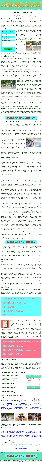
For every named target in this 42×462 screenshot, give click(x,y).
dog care (23, 403)
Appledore (20, 246)
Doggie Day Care (20, 432)
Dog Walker (13, 430)
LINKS (26, 9)
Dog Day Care (34, 431)
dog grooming (35, 407)
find (5, 362)
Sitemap (2, 452)
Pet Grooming (29, 430)
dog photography (11, 405)
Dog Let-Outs (27, 435)
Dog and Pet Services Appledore (13, 373)
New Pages (5, 452)
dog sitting (18, 323)
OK (22, 461)
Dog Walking (9, 435)
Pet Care (7, 430)
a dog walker (30, 400)
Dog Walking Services (24, 431)
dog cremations (27, 405)
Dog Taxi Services (30, 432)
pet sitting (25, 408)
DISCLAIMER (38, 9)
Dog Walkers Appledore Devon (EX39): (10, 18)
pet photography (26, 404)
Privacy (40, 452)
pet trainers (10, 408)
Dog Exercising (21, 430)
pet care (9, 403)
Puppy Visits (4, 431)
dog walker (17, 99)
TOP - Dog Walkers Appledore (8, 442)
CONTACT (33, 9)
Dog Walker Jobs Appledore (11, 425)
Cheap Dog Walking (13, 431)
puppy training (29, 409)
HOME (23, 9)
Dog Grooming (37, 430)
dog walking (16, 59)
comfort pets (14, 409)
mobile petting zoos (6, 404)
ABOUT (30, 9)
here (29, 370)
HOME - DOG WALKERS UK (20, 448)
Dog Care (8, 436)
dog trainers (28, 401)
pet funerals (18, 407)
